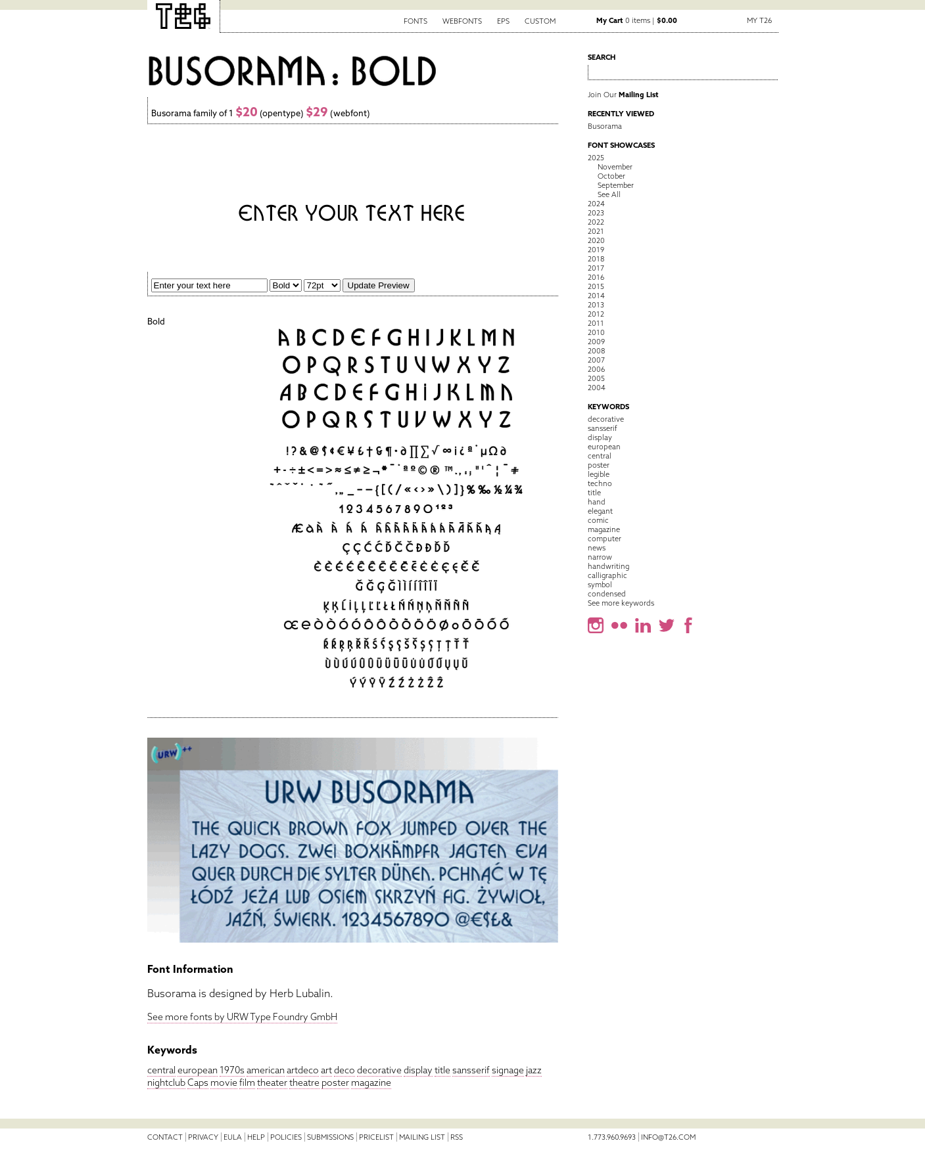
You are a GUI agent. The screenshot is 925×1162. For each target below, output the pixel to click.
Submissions (330, 1137)
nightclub (166, 1082)
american (266, 1070)
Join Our (623, 94)
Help (256, 1137)
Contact (165, 1137)
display (418, 1070)
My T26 (759, 20)
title (442, 1070)
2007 (596, 360)
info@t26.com (668, 1137)
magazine (371, 1082)
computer (604, 538)
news (596, 547)
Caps (197, 1082)
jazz (534, 1070)
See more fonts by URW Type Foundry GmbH (242, 1017)
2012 (596, 314)
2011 (596, 323)
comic (598, 520)
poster (335, 1082)
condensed (607, 593)
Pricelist (376, 1137)
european (198, 1070)
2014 (596, 295)
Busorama (605, 126)
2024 (596, 203)
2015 (596, 286)
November (615, 166)
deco (344, 1070)
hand (596, 501)
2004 (596, 387)
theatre (304, 1082)
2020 (596, 240)
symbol (600, 584)
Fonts (415, 21)
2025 (596, 157)
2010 (596, 332)
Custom (540, 21)
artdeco (303, 1070)
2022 (596, 222)
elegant (600, 511)
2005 (596, 378)
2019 (596, 249)
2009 (596, 341)
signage (508, 1070)
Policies (286, 1137)
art (326, 1070)
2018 (596, 258)
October (611, 176)
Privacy (203, 1137)
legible (598, 474)
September (616, 185)
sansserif (471, 1070)
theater (272, 1082)
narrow (600, 557)
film (247, 1082)
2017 (596, 268)
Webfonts (462, 21)
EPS (503, 21)
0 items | (636, 20)
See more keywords (621, 603)
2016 (596, 277)
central (161, 1070)
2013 (596, 304)
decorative (379, 1070)
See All (609, 194)
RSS (456, 1137)
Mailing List (422, 1137)
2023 (596, 212)
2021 (596, 231)
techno (600, 483)
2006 (596, 369)
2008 (596, 350)
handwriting (608, 566)
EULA (233, 1137)
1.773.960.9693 (612, 1137)
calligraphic (607, 575)
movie (223, 1082)
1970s (232, 1070)
